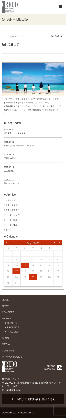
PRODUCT (13, 327)
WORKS (6, 318)
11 (25, 265)
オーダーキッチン (13, 215)
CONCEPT (8, 312)
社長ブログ (10, 200)
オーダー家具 (11, 220)
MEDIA (6, 344)
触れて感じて (10, 44)
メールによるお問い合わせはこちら (33, 399)
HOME (5, 299)
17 (16, 271)
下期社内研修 (10, 158)
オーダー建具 (11, 225)
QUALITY (12, 323)
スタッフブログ (15, 36)
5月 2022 (33, 243)
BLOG (5, 338)
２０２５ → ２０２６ (14, 133)
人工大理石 (9, 171)
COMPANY (8, 350)
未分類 (8, 230)
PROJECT (12, 331)
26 (33, 277)
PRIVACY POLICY (12, 356)
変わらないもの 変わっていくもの (19, 145)
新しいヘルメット (12, 183)
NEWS (5, 306)
